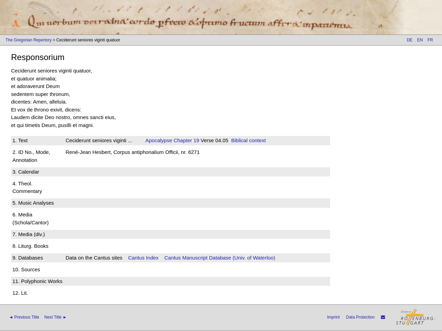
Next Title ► (55, 317)
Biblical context (248, 140)
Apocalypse (158, 140)
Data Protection (360, 317)
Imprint (333, 317)
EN (420, 40)
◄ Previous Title (24, 317)
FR (430, 40)
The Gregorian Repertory (28, 40)
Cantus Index (143, 258)
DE (410, 40)
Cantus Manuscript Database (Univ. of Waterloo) (219, 258)
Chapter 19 (185, 140)
